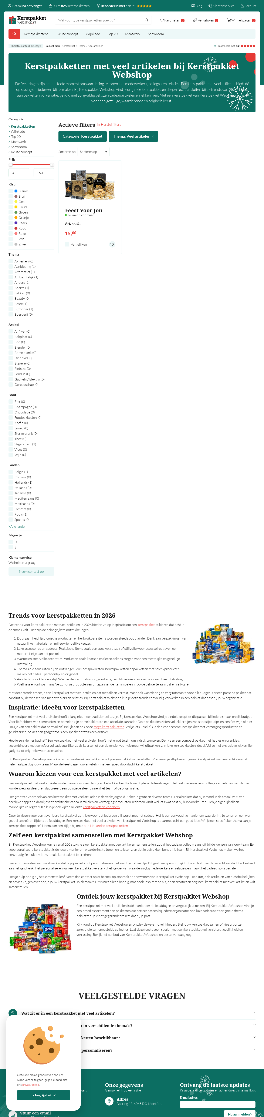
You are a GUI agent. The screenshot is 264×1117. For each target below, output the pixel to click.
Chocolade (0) (24, 412)
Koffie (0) (21, 423)
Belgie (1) (21, 472)
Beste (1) (20, 304)
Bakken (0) (22, 293)
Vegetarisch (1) (25, 444)
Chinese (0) (22, 477)
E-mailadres (189, 1097)
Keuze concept (67, 34)
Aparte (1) (21, 288)
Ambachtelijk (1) (26, 277)
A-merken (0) (23, 261)
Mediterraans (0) (26, 498)
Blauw (21, 191)
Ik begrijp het (43, 1095)
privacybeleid (30, 1084)
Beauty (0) (22, 298)
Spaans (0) (22, 519)
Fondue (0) (22, 374)
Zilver (20, 244)
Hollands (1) (23, 482)
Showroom (156, 34)
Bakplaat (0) (23, 337)
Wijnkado (93, 34)
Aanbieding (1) (25, 266)
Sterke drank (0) (26, 433)
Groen (21, 212)
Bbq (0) (19, 342)
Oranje (21, 217)
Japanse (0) (22, 493)
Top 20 (113, 34)
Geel (19, 201)
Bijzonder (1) (23, 309)
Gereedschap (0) (26, 384)
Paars (20, 223)
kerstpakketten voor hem (101, 807)
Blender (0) (22, 347)
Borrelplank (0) (25, 352)
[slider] (10, 165)
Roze (20, 233)
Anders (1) (22, 282)
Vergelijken (79, 244)
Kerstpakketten (36, 34)
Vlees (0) (20, 449)
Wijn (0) (20, 455)
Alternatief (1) (24, 272)
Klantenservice (221, 6)
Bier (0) (19, 401)
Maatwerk (132, 34)
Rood (20, 228)
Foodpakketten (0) (27, 417)
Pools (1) (20, 514)
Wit (19, 239)
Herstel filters (109, 124)
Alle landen (18, 526)
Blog (196, 6)
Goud (20, 207)
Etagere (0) (22, 363)
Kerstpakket (68, 45)
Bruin (20, 196)
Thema (81, 45)
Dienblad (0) (23, 358)
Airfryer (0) (22, 331)
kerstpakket (146, 625)
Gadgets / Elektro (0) (29, 379)
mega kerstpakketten (109, 727)
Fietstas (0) (22, 368)
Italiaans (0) (23, 488)
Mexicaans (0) (24, 504)
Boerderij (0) (23, 314)
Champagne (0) (25, 407)
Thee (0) (20, 439)
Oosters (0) (22, 509)
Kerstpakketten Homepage (26, 45)
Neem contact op (31, 571)
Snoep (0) (21, 428)
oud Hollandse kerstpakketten (106, 826)
